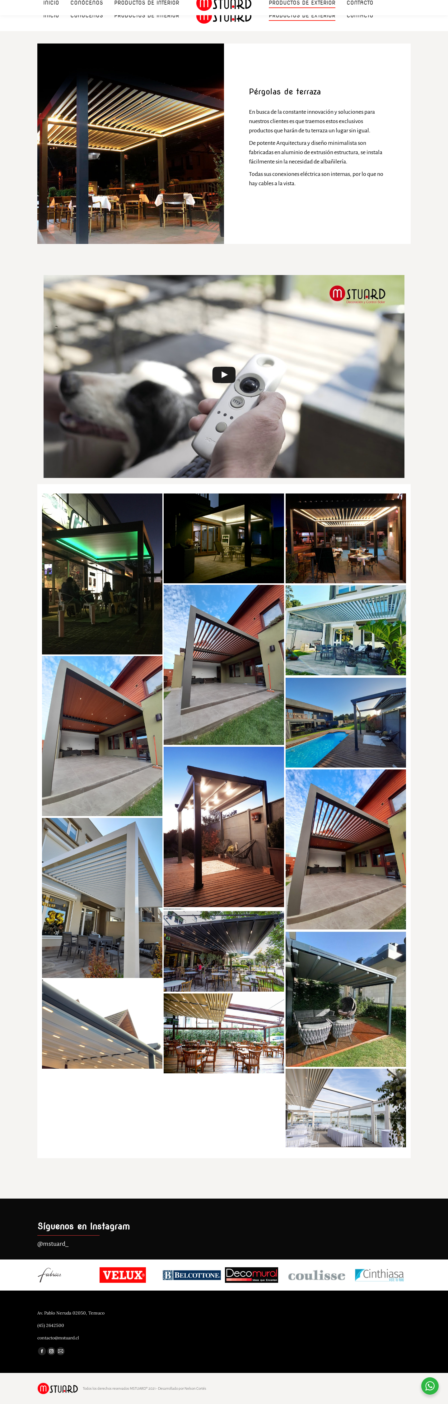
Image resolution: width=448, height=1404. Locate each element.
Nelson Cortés (195, 1389)
